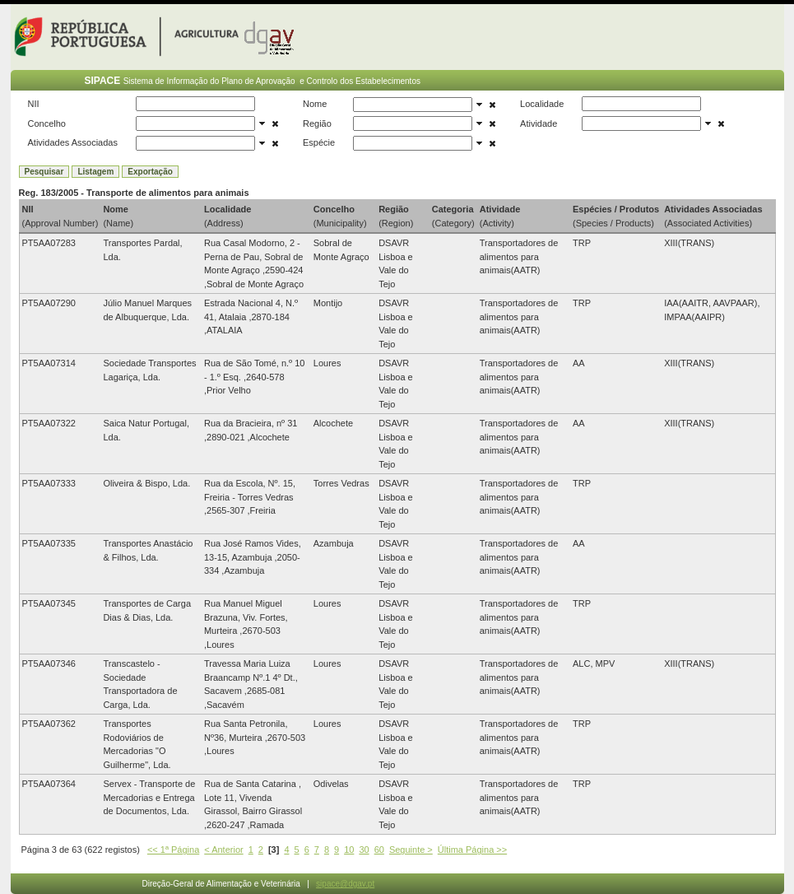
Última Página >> (472, 849)
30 (364, 849)
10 (349, 849)
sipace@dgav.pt (345, 883)
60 (379, 849)
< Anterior (223, 849)
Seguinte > (411, 849)
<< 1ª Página (173, 849)
